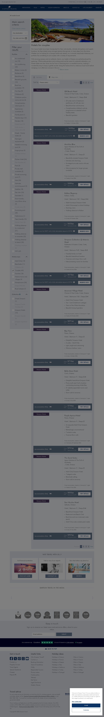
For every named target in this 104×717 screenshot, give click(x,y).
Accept (86, 705)
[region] (86, 702)
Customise (86, 710)
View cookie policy (76, 701)
